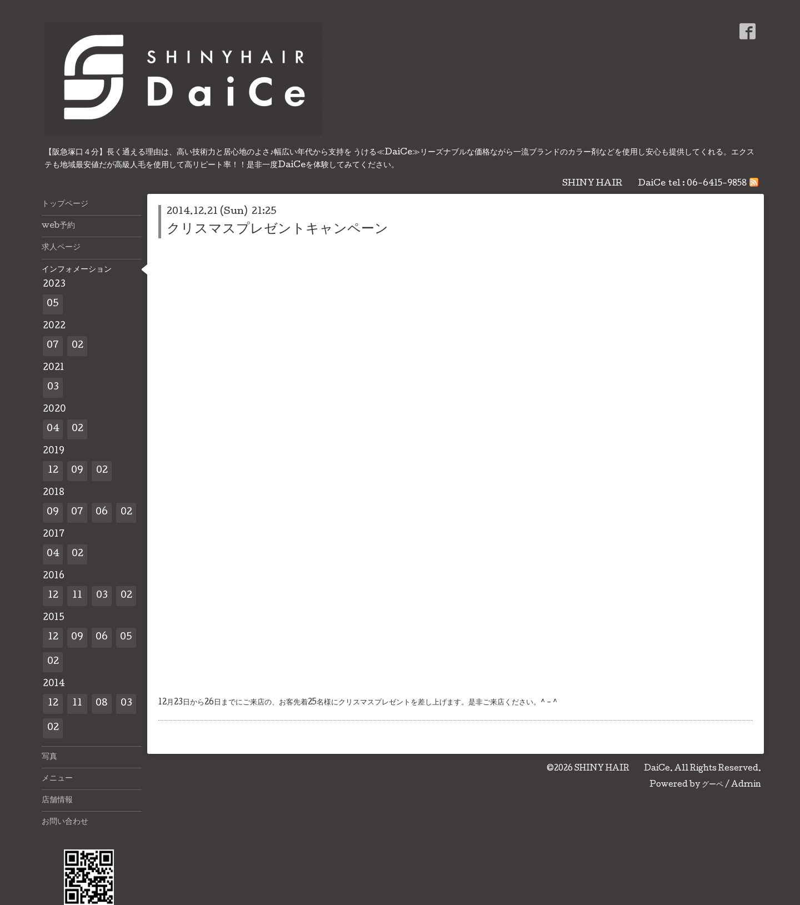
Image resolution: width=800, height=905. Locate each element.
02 (77, 346)
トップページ (65, 204)
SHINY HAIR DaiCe (622, 769)
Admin (746, 785)
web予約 (58, 226)
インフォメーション (77, 270)
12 (53, 471)
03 (53, 387)
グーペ (712, 785)
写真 (49, 757)
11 (77, 596)
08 (102, 703)
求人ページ (61, 247)
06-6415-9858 (717, 183)
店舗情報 (57, 800)
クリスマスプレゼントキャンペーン (277, 229)
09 (77, 471)
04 (53, 429)
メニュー (57, 778)
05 (53, 304)
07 (53, 346)
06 (102, 512)
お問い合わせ (65, 822)
